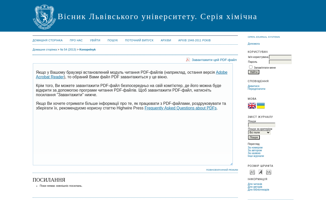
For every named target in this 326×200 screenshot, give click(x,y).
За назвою (254, 153)
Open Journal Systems (264, 36)
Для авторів (255, 186)
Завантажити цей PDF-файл (214, 60)
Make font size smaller (252, 172)
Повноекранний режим (222, 169)
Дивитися (254, 86)
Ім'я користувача (258, 57)
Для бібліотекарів (258, 189)
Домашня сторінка (48, 40)
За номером (255, 147)
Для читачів (255, 184)
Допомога (254, 43)
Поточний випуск (139, 40)
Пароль (252, 61)
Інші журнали (256, 156)
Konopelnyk (87, 49)
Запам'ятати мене (265, 67)
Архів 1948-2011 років (194, 40)
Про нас (76, 40)
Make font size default (260, 172)
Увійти (95, 40)
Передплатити (256, 89)
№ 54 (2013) (68, 49)
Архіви (166, 40)
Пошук (113, 40)
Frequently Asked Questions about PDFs (181, 108)
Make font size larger (268, 172)
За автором (255, 150)
